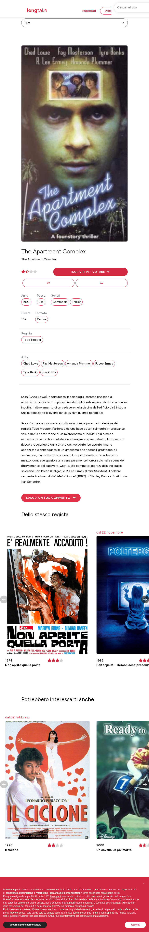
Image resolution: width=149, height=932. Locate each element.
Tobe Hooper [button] (32, 340)
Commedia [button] (60, 302)
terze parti (55, 896)
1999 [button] (26, 302)
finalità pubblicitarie (72, 902)
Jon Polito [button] (49, 372)
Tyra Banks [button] (30, 372)
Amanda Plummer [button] (79, 363)
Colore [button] (41, 319)
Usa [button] (41, 302)
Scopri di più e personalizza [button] (25, 924)
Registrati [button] (89, 11)
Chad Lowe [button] (30, 363)
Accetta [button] (135, 924)
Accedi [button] (110, 11)
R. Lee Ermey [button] (104, 363)
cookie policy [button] (113, 893)
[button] (90, 272)
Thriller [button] (76, 302)
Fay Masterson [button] (53, 363)
